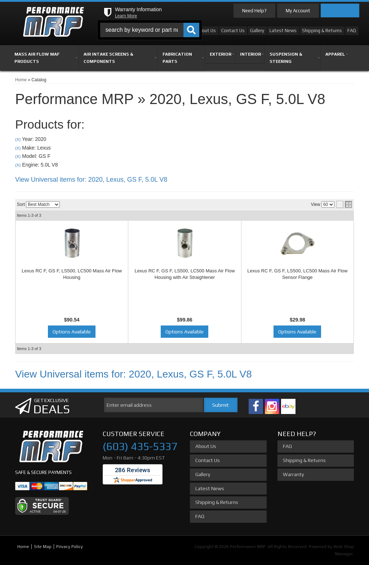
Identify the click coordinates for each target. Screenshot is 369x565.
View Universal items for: (91, 179)
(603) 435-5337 (140, 446)
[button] (149, 30)
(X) (18, 139)
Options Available (72, 332)
